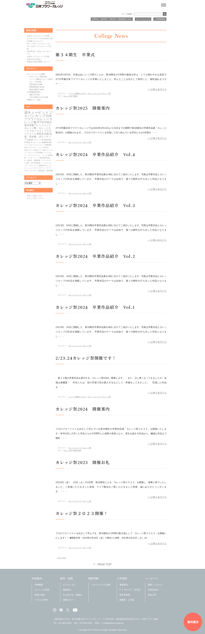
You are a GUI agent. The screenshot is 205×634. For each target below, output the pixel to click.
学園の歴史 (39, 594)
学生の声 (152, 594)
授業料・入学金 (126, 599)
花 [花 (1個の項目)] (42, 140)
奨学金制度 (124, 594)
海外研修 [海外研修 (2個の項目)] (29, 125)
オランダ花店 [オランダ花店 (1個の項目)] (33, 150)
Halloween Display (34, 59)
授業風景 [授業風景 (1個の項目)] (48, 145)
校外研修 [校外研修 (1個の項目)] (43, 158)
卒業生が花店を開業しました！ (39, 62)
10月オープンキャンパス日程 (38, 36)
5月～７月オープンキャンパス (38, 44)
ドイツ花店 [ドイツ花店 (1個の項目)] (42, 150)
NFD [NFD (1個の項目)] (32, 163)
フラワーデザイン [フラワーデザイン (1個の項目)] (38, 168)
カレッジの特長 (41, 589)
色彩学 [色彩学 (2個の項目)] (40, 133)
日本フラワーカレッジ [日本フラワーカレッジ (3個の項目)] (38, 117)
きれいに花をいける (34, 196)
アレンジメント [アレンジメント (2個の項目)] (42, 125)
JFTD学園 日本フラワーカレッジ (86, 619)
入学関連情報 (160, 19)
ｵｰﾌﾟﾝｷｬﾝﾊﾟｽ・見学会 (130, 589)
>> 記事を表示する (157, 89)
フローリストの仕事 (100, 584)
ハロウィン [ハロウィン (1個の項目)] (37, 140)
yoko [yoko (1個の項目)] (25, 147)
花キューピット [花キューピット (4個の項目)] (36, 112)
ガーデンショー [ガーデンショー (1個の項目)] (36, 142)
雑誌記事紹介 (34, 89)
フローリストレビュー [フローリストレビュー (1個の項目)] (37, 145)
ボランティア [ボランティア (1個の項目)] (34, 165)
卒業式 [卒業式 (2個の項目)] (48, 122)
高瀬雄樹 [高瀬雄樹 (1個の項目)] (30, 140)
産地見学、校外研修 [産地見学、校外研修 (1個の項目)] (46, 170)
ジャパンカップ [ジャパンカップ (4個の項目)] (38, 114)
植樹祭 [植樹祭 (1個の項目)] (41, 165)
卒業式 (75, 96)
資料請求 (193, 622)
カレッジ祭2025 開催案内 (83, 108)
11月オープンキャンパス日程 (38, 56)
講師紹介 (67, 589)
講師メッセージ (155, 584)
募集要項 (123, 584)
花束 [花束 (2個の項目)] (46, 133)
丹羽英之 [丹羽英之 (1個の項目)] (27, 142)
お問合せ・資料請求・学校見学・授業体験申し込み (111, 19)
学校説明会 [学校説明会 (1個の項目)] (47, 140)
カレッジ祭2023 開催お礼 (83, 462)
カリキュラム (69, 584)
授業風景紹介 (34, 87)
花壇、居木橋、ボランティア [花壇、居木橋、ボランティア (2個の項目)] (38, 136)
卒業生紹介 (33, 84)
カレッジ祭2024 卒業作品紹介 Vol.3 (95, 205)
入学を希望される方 (37, 97)
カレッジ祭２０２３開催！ (82, 513)
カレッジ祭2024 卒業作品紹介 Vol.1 (95, 307)
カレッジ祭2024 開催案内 (83, 409)
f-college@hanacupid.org (113, 623)
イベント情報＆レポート (77, 93)
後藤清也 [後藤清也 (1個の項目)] (45, 142)
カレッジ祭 (106, 93)
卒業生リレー (32, 100)
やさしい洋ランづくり (35, 198)
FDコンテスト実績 (36, 77)
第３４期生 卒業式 (75, 54)
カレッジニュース (143, 19)
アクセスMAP (41, 599)
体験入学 (32, 95)
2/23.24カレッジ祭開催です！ (88, 358)
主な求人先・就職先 (72, 594)
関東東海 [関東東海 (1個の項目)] (37, 160)
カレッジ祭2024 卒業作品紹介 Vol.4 (95, 154)
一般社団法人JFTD (61, 619)
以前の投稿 (61, 558)
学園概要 (38, 584)
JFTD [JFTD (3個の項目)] (40, 122)
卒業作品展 (76, 450)
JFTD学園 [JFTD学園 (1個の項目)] (38, 152)
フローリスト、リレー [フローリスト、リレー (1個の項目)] (35, 147)
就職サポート (69, 599)
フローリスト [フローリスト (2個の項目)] (36, 130)
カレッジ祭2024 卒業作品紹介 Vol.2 (95, 256)
